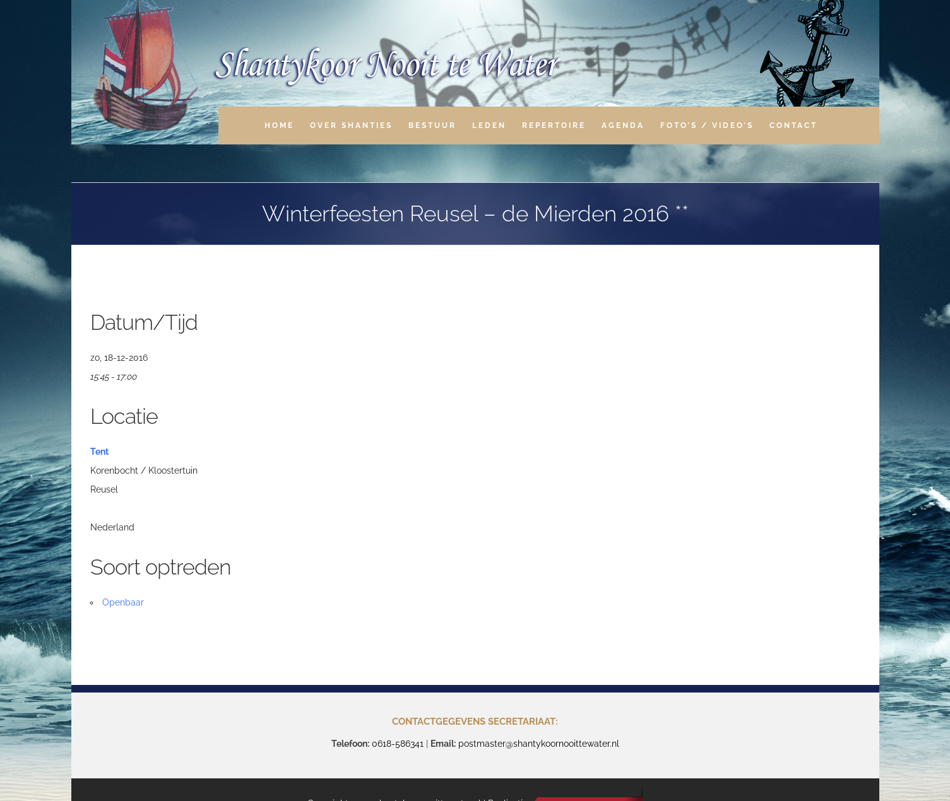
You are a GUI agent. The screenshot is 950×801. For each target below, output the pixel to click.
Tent (99, 452)
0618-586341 (398, 744)
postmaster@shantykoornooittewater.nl (538, 744)
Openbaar (123, 602)
